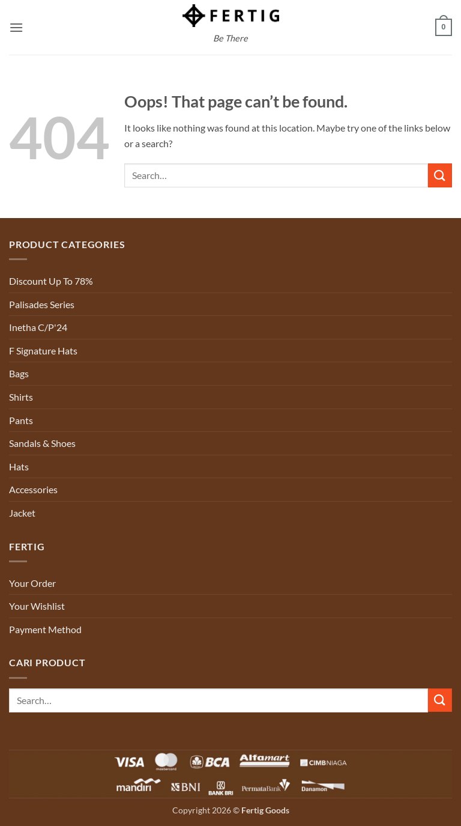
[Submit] (440, 175)
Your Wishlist (37, 606)
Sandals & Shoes (42, 443)
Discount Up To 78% (51, 281)
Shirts (21, 396)
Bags (19, 373)
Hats (19, 466)
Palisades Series (41, 304)
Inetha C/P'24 (38, 327)
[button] (16, 27)
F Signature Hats (43, 350)
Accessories (33, 489)
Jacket (22, 512)
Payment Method (45, 629)
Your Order (32, 583)
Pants (21, 420)
